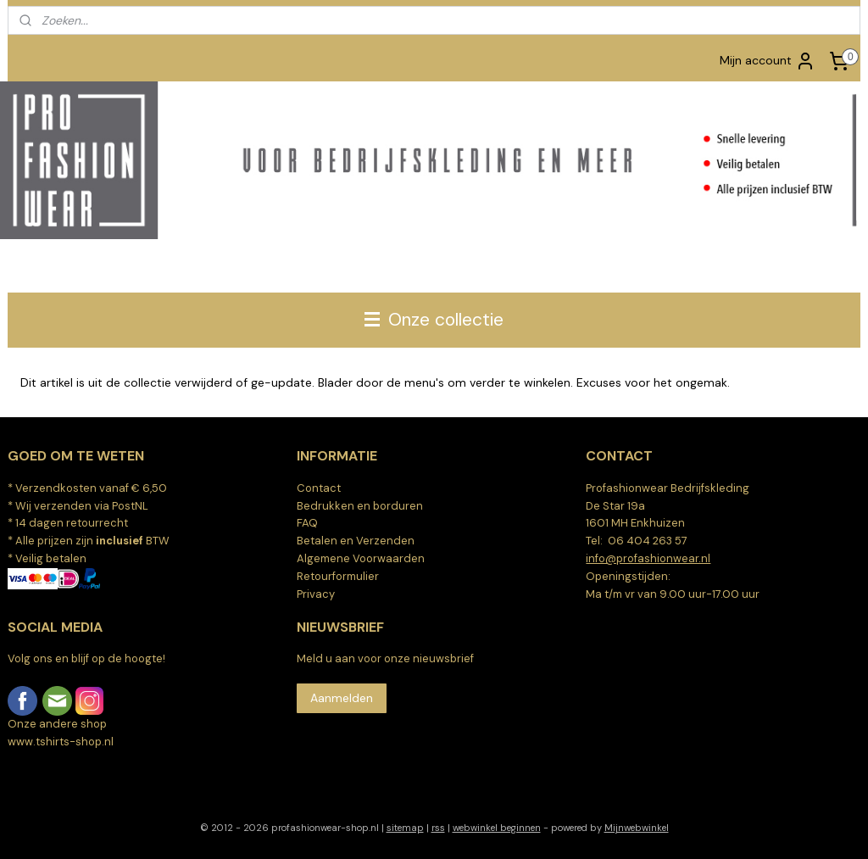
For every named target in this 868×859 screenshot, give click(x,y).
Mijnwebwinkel (636, 828)
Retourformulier (338, 576)
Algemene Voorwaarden (361, 558)
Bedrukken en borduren (360, 506)
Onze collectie (434, 320)
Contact (319, 488)
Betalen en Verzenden (356, 540)
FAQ (307, 523)
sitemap (405, 828)
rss (438, 828)
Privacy (316, 594)
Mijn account (767, 61)
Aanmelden (341, 698)
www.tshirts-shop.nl (61, 741)
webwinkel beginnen (497, 828)
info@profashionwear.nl (648, 558)
